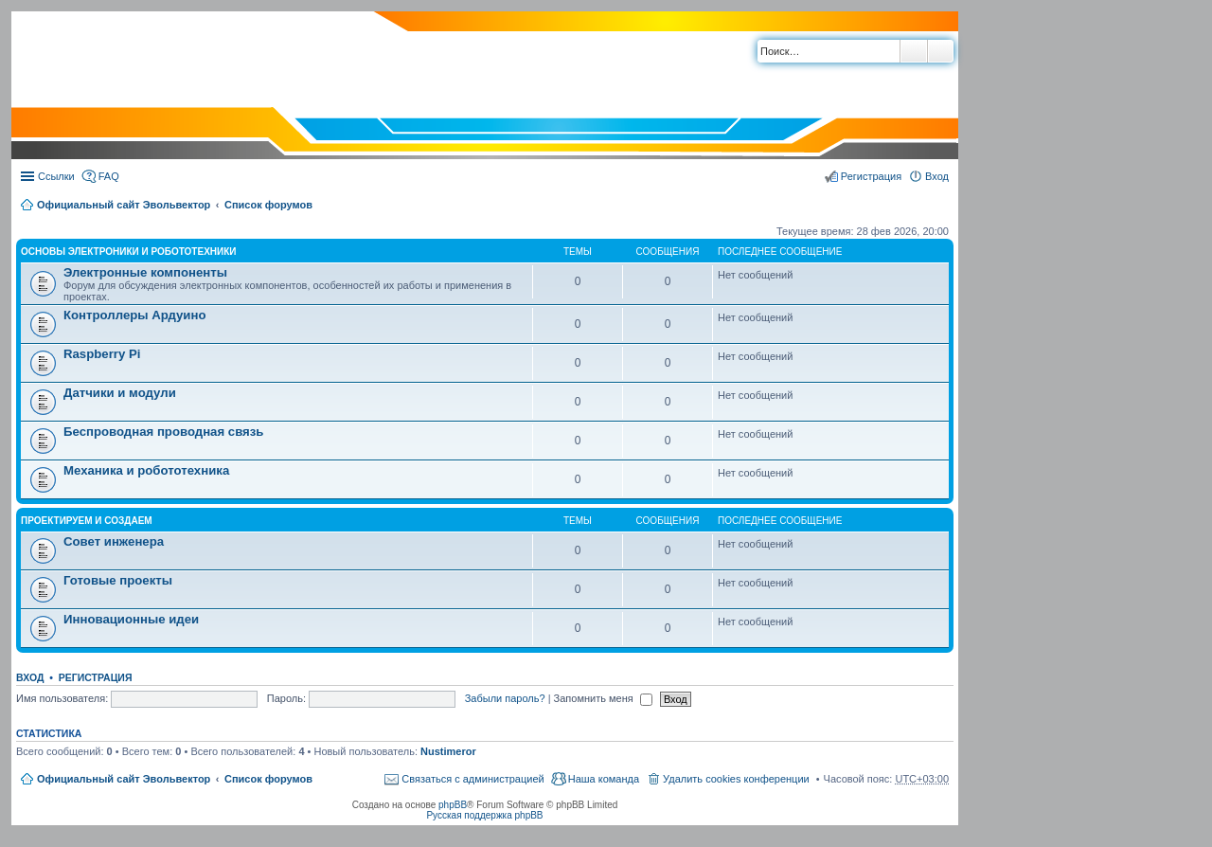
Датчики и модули (119, 393)
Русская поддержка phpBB (484, 815)
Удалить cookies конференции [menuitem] (736, 778)
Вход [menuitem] (937, 176)
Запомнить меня (603, 698)
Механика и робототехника (146, 470)
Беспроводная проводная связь (163, 431)
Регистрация (96, 677)
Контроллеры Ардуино (134, 315)
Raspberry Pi (101, 354)
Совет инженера (113, 541)
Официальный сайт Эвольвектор (123, 204)
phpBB (452, 805)
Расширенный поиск (941, 51)
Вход (30, 677)
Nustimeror (448, 751)
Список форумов (268, 204)
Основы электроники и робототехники (129, 251)
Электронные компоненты (145, 272)
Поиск (914, 51)
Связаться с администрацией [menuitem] (472, 778)
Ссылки (56, 176)
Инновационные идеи (131, 619)
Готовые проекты (117, 580)
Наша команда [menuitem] (603, 778)
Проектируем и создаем (86, 520)
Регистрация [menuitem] (871, 176)
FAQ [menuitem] (108, 176)
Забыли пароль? (505, 698)
